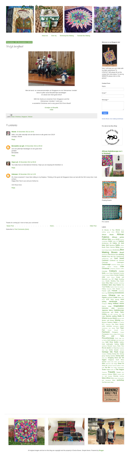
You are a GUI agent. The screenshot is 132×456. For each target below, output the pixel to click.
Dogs (116, 279)
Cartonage (105, 262)
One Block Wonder (118, 324)
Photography (105, 334)
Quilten (116, 342)
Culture (112, 275)
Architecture (105, 243)
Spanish (104, 361)
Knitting (104, 314)
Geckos (104, 295)
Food (122, 289)
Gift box (121, 295)
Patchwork (106, 332)
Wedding (121, 376)
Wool (113, 380)
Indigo (109, 306)
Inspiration (119, 306)
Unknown (15, 174)
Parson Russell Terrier (116, 330)
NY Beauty (121, 322)
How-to (104, 306)
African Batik (120, 232)
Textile (108, 369)
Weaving (115, 376)
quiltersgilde (109, 344)
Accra (118, 230)
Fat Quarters (121, 287)
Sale (106, 350)
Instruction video (108, 308)
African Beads (108, 234)
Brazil (12, 116)
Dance (113, 277)
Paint (117, 328)
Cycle (108, 277)
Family (107, 287)
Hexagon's (104, 303)
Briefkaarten (105, 254)
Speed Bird (110, 361)
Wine (112, 378)
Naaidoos (110, 322)
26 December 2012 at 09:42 (33, 146)
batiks (118, 245)
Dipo (109, 279)
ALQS (117, 239)
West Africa (106, 378)
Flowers (118, 289)
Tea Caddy (114, 367)
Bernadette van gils (18, 146)
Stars (103, 363)
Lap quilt (110, 314)
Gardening (111, 293)
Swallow (118, 365)
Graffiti (115, 297)
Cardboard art (114, 260)
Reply (13, 139)
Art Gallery (113, 243)
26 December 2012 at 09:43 (27, 162)
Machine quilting (111, 316)
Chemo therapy (112, 266)
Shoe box (104, 357)
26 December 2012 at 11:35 (27, 174)
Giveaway (110, 297)
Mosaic (112, 320)
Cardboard (105, 260)
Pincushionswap (108, 338)
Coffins (122, 268)
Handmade (113, 301)
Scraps (122, 352)
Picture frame (120, 334)
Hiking (110, 303)
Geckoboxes (119, 293)
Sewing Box (115, 354)
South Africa (120, 359)
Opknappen (116, 326)
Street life (104, 365)
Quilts (122, 344)
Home (52, 226)
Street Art (121, 363)
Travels (111, 372)
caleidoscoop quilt (107, 258)
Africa (112, 232)
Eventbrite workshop (118, 283)
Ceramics (113, 264)
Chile (122, 266)
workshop (120, 380)
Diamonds (105, 279)
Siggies (104, 360)
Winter (116, 378)
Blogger (101, 450)
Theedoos (104, 372)
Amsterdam (105, 241)
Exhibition (105, 285)
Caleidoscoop (120, 256)
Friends (114, 291)
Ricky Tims (120, 346)
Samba (111, 350)
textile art (112, 369)
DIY (113, 279)
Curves (116, 275)
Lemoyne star (117, 314)
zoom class (110, 382)
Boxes (114, 252)
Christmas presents (115, 268)
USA (123, 372)
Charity (118, 264)
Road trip (116, 348)
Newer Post (10, 226)
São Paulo (114, 352)
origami (122, 326)
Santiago (105, 352)
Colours (113, 271)
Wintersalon (121, 378)
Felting (104, 289)
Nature (115, 322)
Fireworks (109, 289)
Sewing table (120, 356)
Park (103, 330)
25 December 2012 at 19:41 (25, 132)
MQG (122, 320)
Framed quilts (106, 290)
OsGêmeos (105, 328)
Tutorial (118, 372)
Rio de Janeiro (106, 348)
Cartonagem (120, 262)
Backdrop (112, 245)
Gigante (104, 297)
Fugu (106, 293)
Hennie (14, 132)
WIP (103, 380)
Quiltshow (104, 346)
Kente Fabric (119, 312)
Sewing (109, 354)
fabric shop (112, 285)
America (122, 239)
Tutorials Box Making (83, 35)
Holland (115, 303)
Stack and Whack (119, 361)
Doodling (121, 279)
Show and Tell (119, 358)
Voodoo (119, 374)
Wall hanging (108, 376)
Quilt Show (109, 342)
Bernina (112, 247)
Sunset (114, 365)
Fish (114, 289)
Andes (110, 241)
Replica (115, 346)
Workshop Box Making (67, 35)
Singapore (24, 116)
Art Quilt (121, 243)
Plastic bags (118, 338)
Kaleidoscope (119, 310)
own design (112, 328)
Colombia (104, 271)
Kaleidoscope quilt (107, 312)
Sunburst (110, 365)
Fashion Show (113, 287)
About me (45, 35)
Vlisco (115, 374)
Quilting (117, 344)
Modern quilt (105, 320)
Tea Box (107, 367)
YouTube (104, 382)
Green (119, 297)
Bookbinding (116, 250)
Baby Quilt (105, 245)
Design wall (120, 277)
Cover (107, 273)
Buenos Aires (115, 254)
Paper (122, 328)
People (122, 332)
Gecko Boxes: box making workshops (112, 118)
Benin (108, 247)
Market (115, 318)
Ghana (112, 295)
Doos (103, 281)
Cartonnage (106, 264)
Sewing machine (110, 355)
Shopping (111, 358)
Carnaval (121, 260)
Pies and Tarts (113, 336)
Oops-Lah (15, 162)
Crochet (121, 273)
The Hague (120, 369)
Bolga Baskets (108, 250)
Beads (103, 247)
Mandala (109, 318)
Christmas (18, 116)
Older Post (93, 226)
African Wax (106, 239)
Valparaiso (104, 374)
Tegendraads (121, 367)
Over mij (53, 35)
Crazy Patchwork (114, 273)
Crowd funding (105, 275)
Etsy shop (109, 283)
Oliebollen (108, 324)
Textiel (104, 369)
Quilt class (118, 340)
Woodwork (108, 380)
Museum (104, 322)
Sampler (116, 350)
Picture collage (113, 334)
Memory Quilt (120, 318)
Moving (117, 320)
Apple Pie (115, 241)
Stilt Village (114, 363)
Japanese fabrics (107, 310)
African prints (118, 237)
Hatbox (122, 301)
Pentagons (115, 332)
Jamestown (121, 308)
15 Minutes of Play (108, 230)
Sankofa (122, 350)
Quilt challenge (111, 340)
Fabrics (118, 285)
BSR (109, 254)
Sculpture (104, 354)
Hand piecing (115, 299)
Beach (122, 245)
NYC (103, 324)
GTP (107, 299)
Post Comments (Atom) (21, 229)
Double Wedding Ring (112, 281)
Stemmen (108, 363)
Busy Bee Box (111, 256)
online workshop (107, 326)
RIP (112, 348)
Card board (119, 258)
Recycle (110, 346)
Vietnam (30, 116)
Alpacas (113, 239)
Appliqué (121, 241)
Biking (117, 247)
